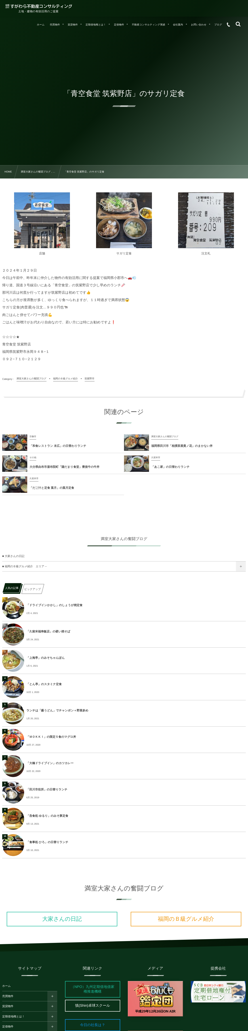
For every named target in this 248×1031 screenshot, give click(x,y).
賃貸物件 (7, 1006)
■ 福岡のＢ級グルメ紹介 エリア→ (24, 566)
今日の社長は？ (92, 1025)
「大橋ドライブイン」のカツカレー (50, 763)
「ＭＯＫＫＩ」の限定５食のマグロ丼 (51, 736)
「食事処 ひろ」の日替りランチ (47, 842)
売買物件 (7, 996)
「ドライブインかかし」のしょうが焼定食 (54, 605)
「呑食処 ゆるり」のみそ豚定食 (47, 815)
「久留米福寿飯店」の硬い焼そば (48, 631)
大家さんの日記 (62, 919)
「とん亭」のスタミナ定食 (44, 684)
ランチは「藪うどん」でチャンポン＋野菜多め (57, 710)
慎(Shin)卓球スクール (92, 1006)
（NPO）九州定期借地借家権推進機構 (92, 989)
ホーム (6, 985)
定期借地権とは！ (13, 1016)
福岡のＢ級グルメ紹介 (186, 919)
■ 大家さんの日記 (13, 556)
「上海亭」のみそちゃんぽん (45, 657)
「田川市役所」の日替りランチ (46, 789)
